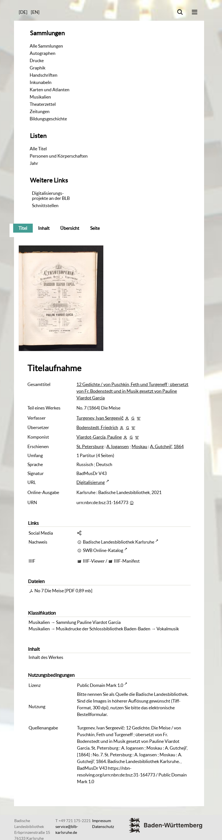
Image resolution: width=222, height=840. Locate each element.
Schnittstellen (45, 205)
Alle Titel (38, 148)
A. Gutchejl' (161, 446)
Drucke (37, 60)
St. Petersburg (90, 446)
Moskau (139, 446)
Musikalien (40, 96)
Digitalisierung (90, 482)
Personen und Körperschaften (59, 155)
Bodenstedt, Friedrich (97, 427)
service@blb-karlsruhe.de (66, 829)
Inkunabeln (41, 82)
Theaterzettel (43, 104)
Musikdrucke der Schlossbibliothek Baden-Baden (103, 628)
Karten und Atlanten (49, 89)
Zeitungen (40, 111)
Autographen (42, 53)
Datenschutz (103, 826)
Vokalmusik (167, 628)
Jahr (34, 163)
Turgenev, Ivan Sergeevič (99, 417)
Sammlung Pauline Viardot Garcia (88, 622)
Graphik (37, 67)
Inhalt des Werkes (46, 657)
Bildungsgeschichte (48, 118)
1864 (179, 446)
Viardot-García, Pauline (99, 436)
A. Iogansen (117, 446)
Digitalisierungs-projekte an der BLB (51, 196)
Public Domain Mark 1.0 (100, 685)
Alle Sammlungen (46, 45)
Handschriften (43, 75)
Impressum (101, 820)
